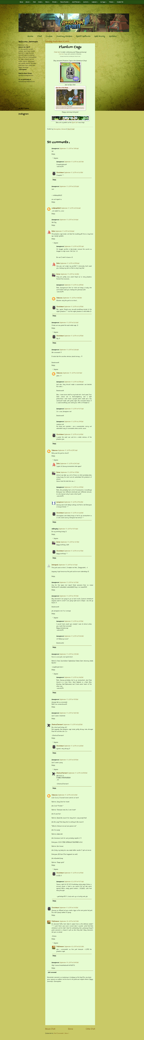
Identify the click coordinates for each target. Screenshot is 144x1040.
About (28, 2)
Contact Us (120, 2)
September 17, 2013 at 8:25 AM (69, 350)
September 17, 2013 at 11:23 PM (73, 306)
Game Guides (65, 2)
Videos (111, 2)
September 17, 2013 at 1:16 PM (70, 274)
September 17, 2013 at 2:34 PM (73, 421)
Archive (86, 2)
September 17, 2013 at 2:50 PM (74, 162)
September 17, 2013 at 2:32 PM (69, 654)
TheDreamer (55, 921)
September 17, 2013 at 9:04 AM (68, 529)
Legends (95, 2)
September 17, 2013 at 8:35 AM (73, 382)
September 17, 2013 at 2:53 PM (73, 285)
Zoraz (58, 274)
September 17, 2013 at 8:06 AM (70, 208)
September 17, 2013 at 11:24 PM (73, 434)
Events (55, 2)
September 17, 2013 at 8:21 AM (69, 322)
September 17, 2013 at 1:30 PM (69, 596)
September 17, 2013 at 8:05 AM (69, 186)
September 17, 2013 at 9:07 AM (74, 409)
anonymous (60, 502)
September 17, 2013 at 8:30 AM (74, 246)
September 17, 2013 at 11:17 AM (68, 565)
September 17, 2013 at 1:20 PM (69, 582)
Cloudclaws (60, 172)
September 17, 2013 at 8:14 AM (69, 220)
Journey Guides (64, 36)
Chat (34, 2)
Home (21, 2)
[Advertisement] (72, 9)
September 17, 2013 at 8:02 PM (67, 795)
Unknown (59, 298)
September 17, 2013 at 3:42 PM (73, 502)
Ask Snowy (99, 36)
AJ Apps (103, 2)
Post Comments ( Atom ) (61, 1033)
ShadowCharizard (57, 724)
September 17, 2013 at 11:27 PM (73, 551)
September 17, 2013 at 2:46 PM (73, 677)
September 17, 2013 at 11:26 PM (73, 513)
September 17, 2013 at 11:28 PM (73, 746)
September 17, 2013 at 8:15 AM (64, 231)
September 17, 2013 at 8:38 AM (69, 263)
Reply (53, 154)
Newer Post (50, 1029)
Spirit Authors (83, 36)
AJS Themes (76, 2)
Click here (57, 52)
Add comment (52, 972)
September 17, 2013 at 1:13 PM (70, 472)
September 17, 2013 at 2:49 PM (73, 487)
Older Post (90, 1029)
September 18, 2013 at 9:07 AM (74, 881)
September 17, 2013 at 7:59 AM (69, 148)
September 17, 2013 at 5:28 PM (72, 724)
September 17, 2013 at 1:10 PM (70, 542)
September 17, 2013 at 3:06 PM (74, 636)
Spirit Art (75, 122)
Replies (56, 158)
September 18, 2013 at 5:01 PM (69, 921)
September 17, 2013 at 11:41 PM (68, 908)
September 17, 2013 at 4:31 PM (69, 699)
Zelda (53, 231)
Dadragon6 (55, 565)
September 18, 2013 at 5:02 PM (74, 946)
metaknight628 (56, 208)
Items (48, 2)
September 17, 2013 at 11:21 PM (73, 172)
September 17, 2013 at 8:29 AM (72, 373)
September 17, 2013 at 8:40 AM (69, 463)
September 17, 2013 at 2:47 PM (73, 621)
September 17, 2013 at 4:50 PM (69, 713)
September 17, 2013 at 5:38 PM (77, 773)
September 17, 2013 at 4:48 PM (72, 298)
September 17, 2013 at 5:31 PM (69, 760)
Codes (40, 2)
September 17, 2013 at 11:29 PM (73, 873)
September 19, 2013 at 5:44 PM (69, 962)
